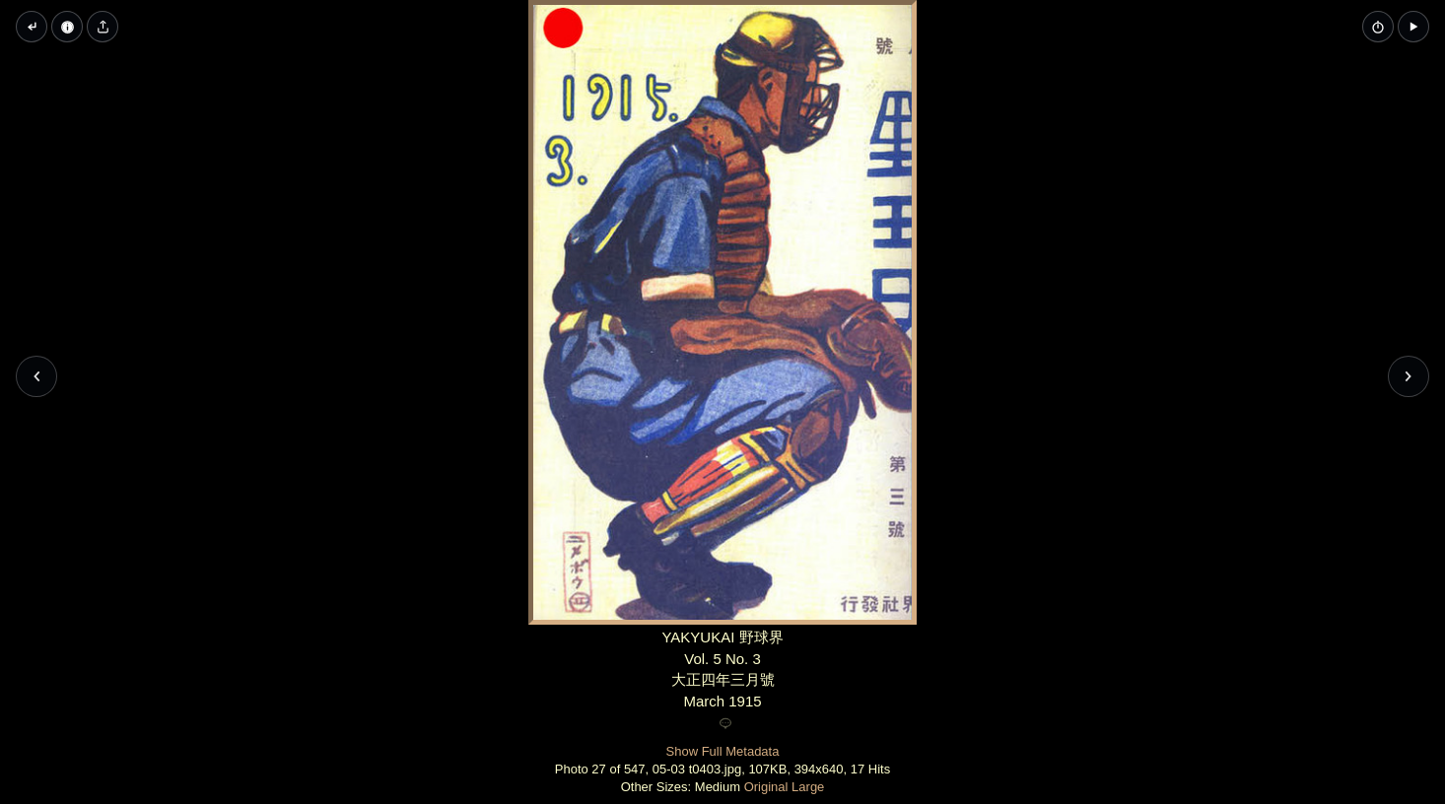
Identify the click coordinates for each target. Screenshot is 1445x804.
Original (766, 786)
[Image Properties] (67, 26)
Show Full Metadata (723, 751)
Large (807, 786)
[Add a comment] (725, 724)
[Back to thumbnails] (31, 26)
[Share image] (102, 26)
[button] (1413, 26)
